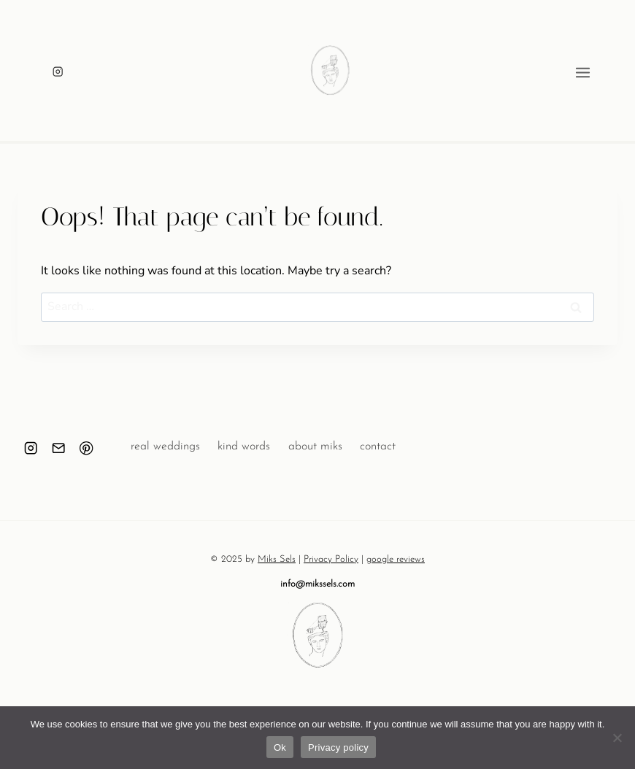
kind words (244, 446)
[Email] (58, 448)
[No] (616, 737)
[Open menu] (604, 71)
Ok (280, 747)
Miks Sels (277, 559)
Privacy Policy (331, 559)
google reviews (395, 559)
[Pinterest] (86, 448)
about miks (315, 446)
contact (378, 446)
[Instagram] (58, 71)
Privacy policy (338, 747)
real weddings (165, 446)
